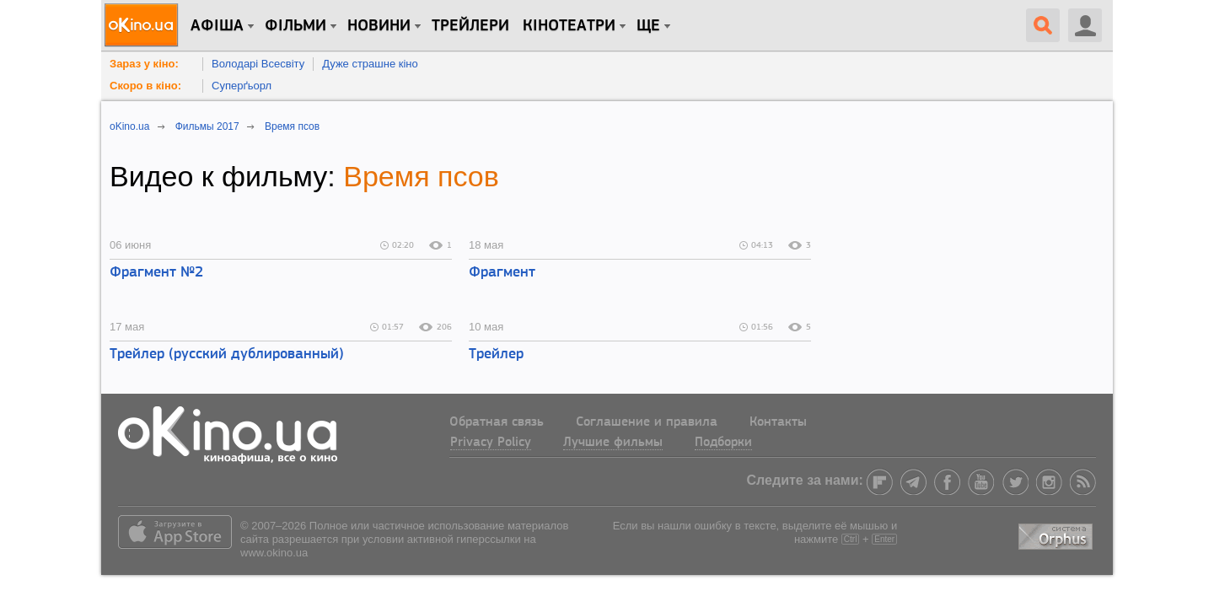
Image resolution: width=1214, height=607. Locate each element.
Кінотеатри (569, 26)
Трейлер (496, 354)
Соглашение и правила (646, 422)
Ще (648, 26)
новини (379, 26)
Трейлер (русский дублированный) (227, 354)
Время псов (421, 176)
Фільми (295, 26)
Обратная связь (496, 422)
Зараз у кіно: (144, 63)
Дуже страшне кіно (370, 63)
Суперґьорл (241, 85)
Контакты (778, 422)
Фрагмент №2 (156, 273)
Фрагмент (502, 273)
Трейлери (470, 26)
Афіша (217, 26)
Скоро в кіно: (145, 85)
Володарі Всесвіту (258, 63)
